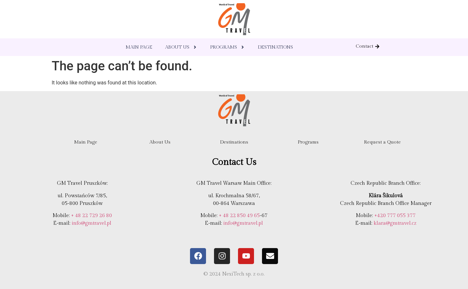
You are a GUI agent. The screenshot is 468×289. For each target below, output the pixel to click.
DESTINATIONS (275, 47)
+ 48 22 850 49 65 (239, 216)
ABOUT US (181, 47)
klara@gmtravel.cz (395, 223)
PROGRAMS (227, 47)
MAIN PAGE (138, 47)
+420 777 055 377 (395, 216)
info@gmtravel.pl (91, 223)
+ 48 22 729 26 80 (91, 216)
